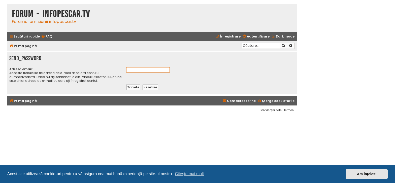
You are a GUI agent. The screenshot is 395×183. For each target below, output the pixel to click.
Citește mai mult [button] (189, 174)
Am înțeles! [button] (367, 174)
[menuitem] (46, 36)
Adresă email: (20, 69)
